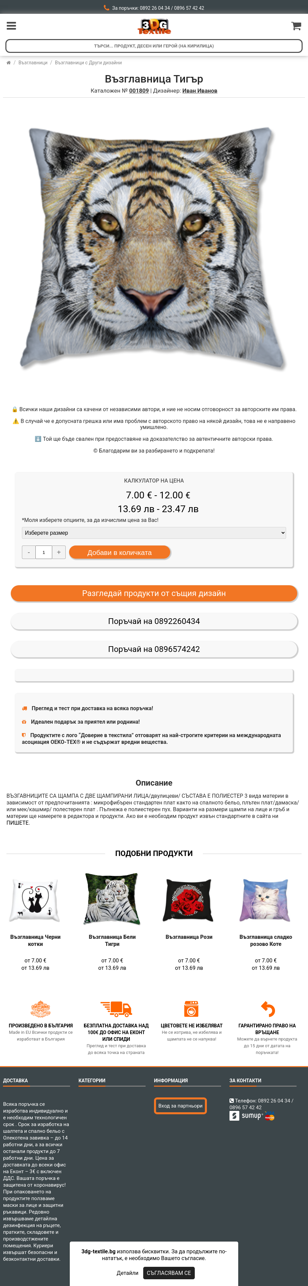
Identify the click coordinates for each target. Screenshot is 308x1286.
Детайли (127, 1273)
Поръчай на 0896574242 (154, 649)
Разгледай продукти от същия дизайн (154, 593)
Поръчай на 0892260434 (154, 621)
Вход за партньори (180, 1106)
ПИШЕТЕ (17, 823)
